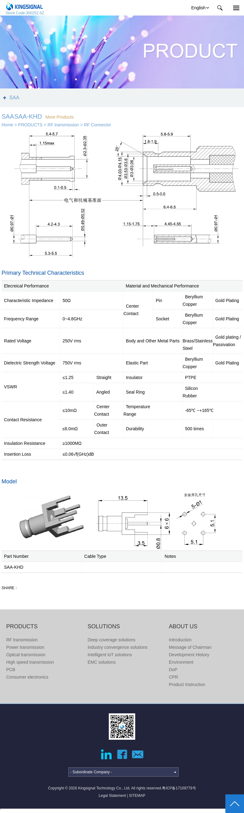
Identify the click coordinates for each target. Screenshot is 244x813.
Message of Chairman (190, 647)
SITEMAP (137, 795)
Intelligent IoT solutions (110, 654)
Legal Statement (112, 795)
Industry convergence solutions (118, 647)
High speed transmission (30, 662)
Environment (181, 662)
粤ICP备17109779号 (179, 788)
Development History (189, 654)
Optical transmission (25, 654)
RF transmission (63, 124)
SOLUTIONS (104, 626)
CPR (173, 677)
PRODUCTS (30, 124)
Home (7, 124)
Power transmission (25, 647)
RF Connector (97, 124)
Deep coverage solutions (112, 639)
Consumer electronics (27, 677)
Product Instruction (187, 684)
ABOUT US (183, 626)
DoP (173, 669)
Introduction (180, 639)
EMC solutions (102, 662)
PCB (10, 669)
